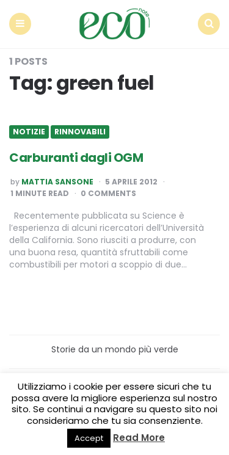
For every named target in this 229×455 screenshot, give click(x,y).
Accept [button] (89, 438)
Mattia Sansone (57, 182)
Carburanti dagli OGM (76, 157)
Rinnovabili (80, 132)
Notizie (29, 132)
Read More (139, 437)
